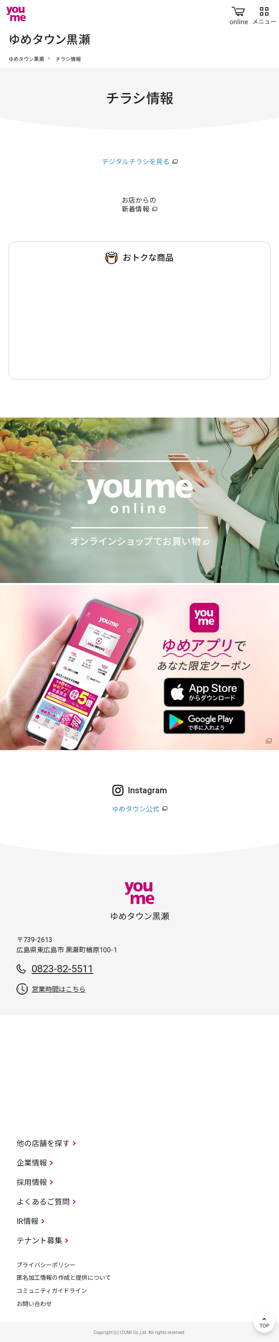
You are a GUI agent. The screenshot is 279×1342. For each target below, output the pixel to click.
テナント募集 (39, 1240)
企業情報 (31, 1162)
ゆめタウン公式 (135, 809)
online (239, 14)
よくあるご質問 (43, 1201)
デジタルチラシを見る (136, 162)
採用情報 (31, 1182)
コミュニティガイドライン (51, 1290)
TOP (264, 1322)
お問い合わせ (34, 1304)
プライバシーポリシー (46, 1265)
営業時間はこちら (59, 989)
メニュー (264, 14)
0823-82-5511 (62, 969)
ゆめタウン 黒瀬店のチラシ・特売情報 (139, 319)
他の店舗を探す (43, 1143)
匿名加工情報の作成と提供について (63, 1277)
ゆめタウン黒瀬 (26, 59)
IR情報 (27, 1221)
